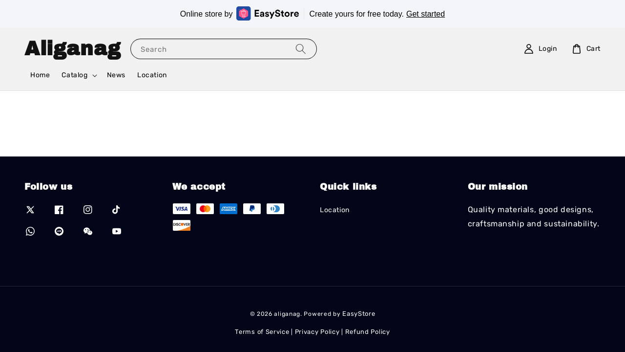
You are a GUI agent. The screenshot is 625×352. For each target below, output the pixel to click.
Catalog (74, 75)
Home (40, 75)
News (116, 75)
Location (152, 75)
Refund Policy (367, 331)
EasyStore (358, 313)
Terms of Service (262, 331)
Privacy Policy (317, 331)
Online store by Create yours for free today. (312, 13)
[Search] (300, 48)
